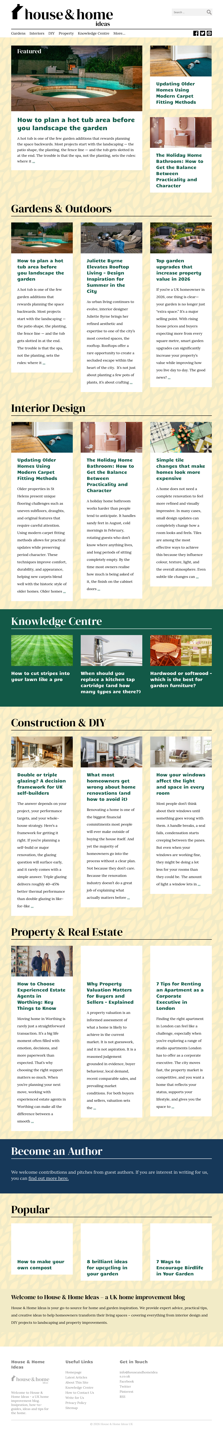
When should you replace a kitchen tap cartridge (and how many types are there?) (111, 682)
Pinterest (127, 1391)
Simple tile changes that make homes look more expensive (180, 469)
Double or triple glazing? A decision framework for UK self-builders (41, 783)
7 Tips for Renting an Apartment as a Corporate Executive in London (180, 996)
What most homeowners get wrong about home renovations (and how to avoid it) (111, 786)
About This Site (76, 1382)
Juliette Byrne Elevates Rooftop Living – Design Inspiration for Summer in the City (108, 275)
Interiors (36, 33)
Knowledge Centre (93, 33)
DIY (51, 33)
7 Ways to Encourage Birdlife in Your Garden (179, 1267)
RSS (122, 1397)
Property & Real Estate (67, 931)
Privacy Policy (75, 1403)
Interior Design (48, 407)
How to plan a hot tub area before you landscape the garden (76, 123)
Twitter (125, 1386)
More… (119, 33)
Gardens (18, 33)
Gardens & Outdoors (61, 208)
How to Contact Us (79, 1392)
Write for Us (74, 1398)
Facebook (127, 1381)
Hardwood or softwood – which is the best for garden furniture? (181, 679)
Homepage (73, 1372)
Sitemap (71, 1408)
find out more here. (48, 1178)
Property (66, 33)
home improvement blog (30, 1399)
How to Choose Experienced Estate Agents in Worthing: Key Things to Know (41, 996)
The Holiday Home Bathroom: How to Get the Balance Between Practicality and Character (179, 170)
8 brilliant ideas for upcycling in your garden (107, 1267)
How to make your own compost (40, 1264)
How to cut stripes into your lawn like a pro (40, 676)
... (33, 161)
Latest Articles (76, 1377)
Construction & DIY (58, 722)
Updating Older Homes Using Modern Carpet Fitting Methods (176, 93)
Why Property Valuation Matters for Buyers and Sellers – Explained (110, 993)
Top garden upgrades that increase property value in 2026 (178, 269)
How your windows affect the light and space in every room (180, 783)
